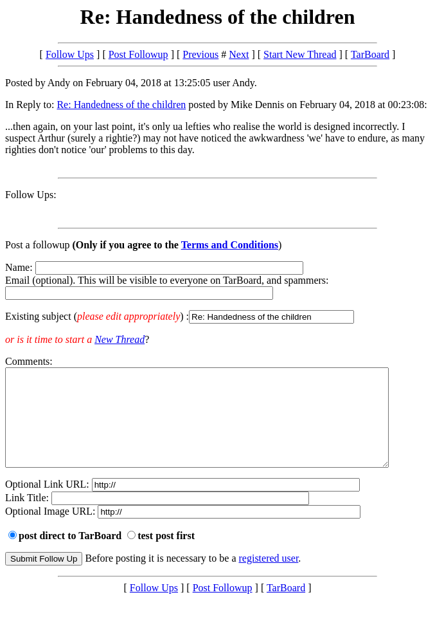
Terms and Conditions (229, 244)
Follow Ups (70, 54)
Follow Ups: (31, 194)
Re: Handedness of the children (121, 104)
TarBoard (370, 54)
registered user (269, 577)
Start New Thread (299, 54)
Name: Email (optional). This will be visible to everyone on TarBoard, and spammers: (217, 293)
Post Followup (138, 54)
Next (239, 54)
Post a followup (37, 244)
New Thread (119, 339)
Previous (200, 54)
